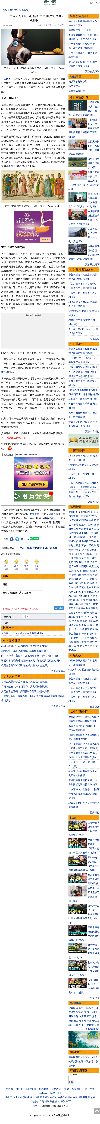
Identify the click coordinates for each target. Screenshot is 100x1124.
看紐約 (53, 1097)
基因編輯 (82, 596)
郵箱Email (72, 1075)
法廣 (91, 566)
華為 (70, 545)
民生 (87, 625)
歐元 (81, 579)
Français (46, 1105)
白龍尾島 (93, 608)
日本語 (64, 1105)
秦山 (76, 1020)
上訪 (82, 600)
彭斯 (81, 549)
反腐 (86, 562)
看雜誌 (45, 1097)
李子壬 (82, 1025)
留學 (79, 621)
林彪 (70, 637)
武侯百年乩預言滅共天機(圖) (83, 367)
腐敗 (81, 562)
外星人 (86, 646)
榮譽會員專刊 (79, 16)
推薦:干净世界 (12, 1097)
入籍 (76, 625)
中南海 (74, 558)
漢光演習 (76, 520)
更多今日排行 (92, 431)
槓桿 (79, 575)
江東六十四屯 (91, 604)
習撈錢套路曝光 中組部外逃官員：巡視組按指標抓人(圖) (30, 662)
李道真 (72, 1012)
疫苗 (81, 591)
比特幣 (74, 579)
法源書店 (37, 1097)
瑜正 (70, 1025)
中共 (96, 541)
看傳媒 (61, 1097)
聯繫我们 (76, 1089)
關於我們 (31, 1089)
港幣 (92, 579)
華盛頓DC (55, 1101)
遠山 (89, 1012)
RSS (60, 1093)
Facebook (42, 1093)
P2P (70, 596)
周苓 (70, 1016)
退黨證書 (77, 1097)
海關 (85, 621)
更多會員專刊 (92, 71)
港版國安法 (79, 537)
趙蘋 (70, 1020)
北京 (89, 587)
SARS (79, 612)
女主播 (80, 617)
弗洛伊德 (83, 541)
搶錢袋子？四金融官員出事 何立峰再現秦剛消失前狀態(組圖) (82, 403)
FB (75, 570)
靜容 (81, 1020)
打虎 (92, 562)
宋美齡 (85, 633)
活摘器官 (78, 604)
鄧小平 (93, 633)
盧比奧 (79, 516)
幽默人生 (79, 642)
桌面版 (9, 1089)
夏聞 (94, 1012)
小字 (62, 25)
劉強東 (95, 587)
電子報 (19, 1089)
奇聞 (79, 646)
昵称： (7, 584)
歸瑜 (78, 1012)
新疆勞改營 (88, 612)
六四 (88, 537)
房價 (76, 591)
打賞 (50, 25)
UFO (91, 541)
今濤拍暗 (80, 1008)
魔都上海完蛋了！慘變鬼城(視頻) (93, 879)
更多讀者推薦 (58, 707)
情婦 (76, 562)
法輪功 (88, 600)
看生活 (13, 10)
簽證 (95, 621)
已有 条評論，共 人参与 (17, 592)
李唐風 (82, 1016)
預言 (74, 646)
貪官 (70, 562)
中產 (92, 583)
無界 (92, 1097)
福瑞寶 (68, 1097)
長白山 (84, 608)
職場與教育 (77, 1061)
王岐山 (84, 545)
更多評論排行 (58, 672)
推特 (52, 1093)
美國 (86, 549)
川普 (96, 512)
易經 (71, 642)
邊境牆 (74, 549)
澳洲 (76, 629)
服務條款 (43, 1089)
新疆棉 (87, 529)
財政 (81, 583)
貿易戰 (74, 524)
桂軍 (87, 629)
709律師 (75, 600)
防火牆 (91, 596)
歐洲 (63, 1101)
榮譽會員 (34, 514)
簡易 (88, 1008)
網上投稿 (89, 1089)
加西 (68, 1101)
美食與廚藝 (74, 1057)
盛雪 (94, 1016)
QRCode (25, 539)
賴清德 (72, 516)
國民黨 (84, 520)
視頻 (73, 817)
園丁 (89, 1016)
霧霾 (75, 596)
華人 (92, 617)
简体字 (36, 1105)
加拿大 (85, 570)
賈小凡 (94, 1008)
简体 (91, 3)
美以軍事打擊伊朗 (77, 81)
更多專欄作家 (92, 1029)
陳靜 (76, 1016)
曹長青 (90, 1025)
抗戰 (92, 629)
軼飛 (83, 1012)
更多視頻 (94, 998)
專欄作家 (76, 1003)
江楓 (76, 1025)
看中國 (74, 566)
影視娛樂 (23, 10)
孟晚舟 (92, 545)
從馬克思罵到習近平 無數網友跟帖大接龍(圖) (24, 667)
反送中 (93, 558)
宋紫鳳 (72, 1008)
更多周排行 (93, 502)
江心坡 (72, 612)
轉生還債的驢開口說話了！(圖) (93, 163)
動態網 (86, 1097)
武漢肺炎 (88, 512)
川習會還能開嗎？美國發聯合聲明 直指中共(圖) (25, 693)
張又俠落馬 (74, 86)
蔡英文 (82, 587)
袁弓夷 (74, 533)
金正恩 (77, 545)
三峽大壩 (78, 529)
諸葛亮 (93, 637)
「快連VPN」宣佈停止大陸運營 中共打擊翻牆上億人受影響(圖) (83, 793)
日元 (86, 579)
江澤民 (88, 554)
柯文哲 (74, 541)
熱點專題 (76, 76)
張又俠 (90, 524)
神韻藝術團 (26, 1097)
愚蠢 (10, 166)
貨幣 (89, 575)
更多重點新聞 (92, 264)
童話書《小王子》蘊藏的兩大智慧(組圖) (22, 635)
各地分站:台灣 (36, 1101)
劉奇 (76, 637)
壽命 (92, 646)
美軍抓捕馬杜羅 (76, 91)
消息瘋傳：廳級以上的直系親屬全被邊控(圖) (24, 652)
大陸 (96, 591)
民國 (82, 629)
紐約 (47, 1101)
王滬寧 (80, 554)
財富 (86, 583)
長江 (93, 529)
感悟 (92, 642)
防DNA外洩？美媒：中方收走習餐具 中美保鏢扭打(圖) (29, 657)
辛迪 (96, 1025)
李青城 (87, 1020)
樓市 (76, 583)
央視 (86, 617)
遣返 (90, 621)
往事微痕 (83, 533)
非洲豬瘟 (89, 591)
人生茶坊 (85, 1057)
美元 (84, 575)
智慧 (86, 642)
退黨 (93, 537)
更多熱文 (94, 706)
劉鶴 (74, 554)
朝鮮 (79, 570)
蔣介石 (77, 633)
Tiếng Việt (55, 1105)
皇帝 (86, 637)
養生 (73, 650)
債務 (73, 575)
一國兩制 (83, 566)
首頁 (5, 10)
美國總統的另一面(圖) (79, 30)
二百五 (7, 79)
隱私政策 (56, 1089)
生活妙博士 (89, 1061)
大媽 (70, 591)
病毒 (86, 516)
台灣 (76, 587)
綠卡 (81, 625)
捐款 (66, 1089)
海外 (92, 625)
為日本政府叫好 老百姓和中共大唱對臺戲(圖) (24, 647)
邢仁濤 (95, 1020)
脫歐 (92, 570)
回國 (70, 625)
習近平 (82, 524)
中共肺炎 (73, 512)
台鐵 (91, 520)
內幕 (81, 558)
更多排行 (94, 812)
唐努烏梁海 (74, 608)
